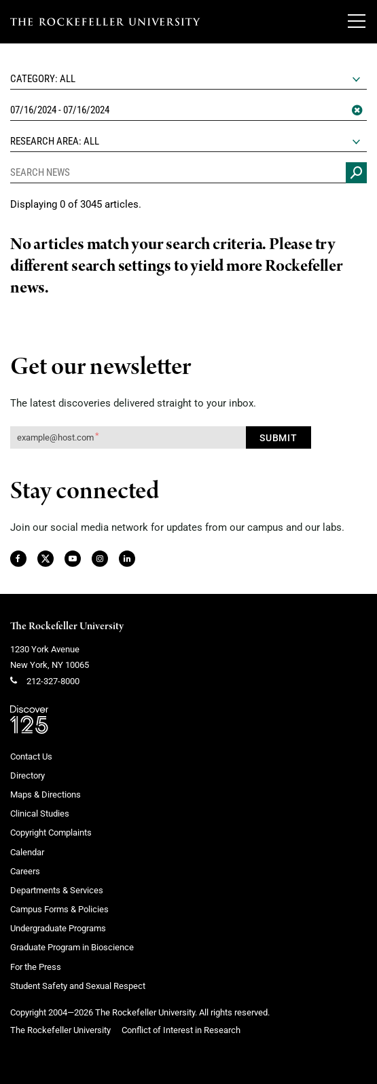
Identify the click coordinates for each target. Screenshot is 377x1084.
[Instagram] (99, 559)
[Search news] (356, 172)
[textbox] (188, 79)
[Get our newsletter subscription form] (128, 437)
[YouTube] (73, 559)
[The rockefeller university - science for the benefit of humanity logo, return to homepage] (105, 22)
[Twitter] (46, 559)
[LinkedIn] (126, 559)
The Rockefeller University (67, 626)
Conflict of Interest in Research (181, 1030)
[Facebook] (17, 559)
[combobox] (188, 79)
